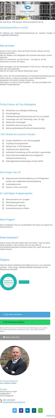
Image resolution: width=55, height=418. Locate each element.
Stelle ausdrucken (11, 337)
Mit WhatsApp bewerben (13, 322)
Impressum (50, 415)
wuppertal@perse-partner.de (14, 402)
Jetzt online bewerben (12, 314)
